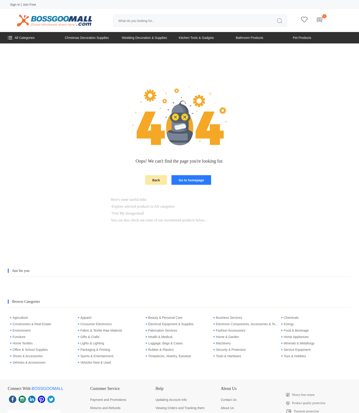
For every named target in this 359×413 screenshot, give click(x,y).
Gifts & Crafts (88, 337)
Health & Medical (159, 337)
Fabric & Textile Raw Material (100, 330)
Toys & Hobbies (293, 356)
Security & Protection (229, 349)
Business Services (227, 317)
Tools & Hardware (227, 356)
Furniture (17, 337)
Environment (20, 330)
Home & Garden (226, 337)
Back (156, 180)
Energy (287, 324)
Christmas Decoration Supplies (87, 38)
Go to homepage (191, 180)
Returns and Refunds (105, 408)
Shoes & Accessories (26, 356)
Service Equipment (296, 349)
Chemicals (290, 317)
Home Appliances (295, 337)
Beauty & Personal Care (164, 317)
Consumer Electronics (95, 324)
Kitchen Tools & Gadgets (196, 38)
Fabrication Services (161, 330)
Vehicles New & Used (94, 362)
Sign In (15, 4)
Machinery (222, 343)
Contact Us (229, 400)
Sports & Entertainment (96, 356)
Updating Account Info (171, 400)
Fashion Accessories (229, 330)
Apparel (84, 317)
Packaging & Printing (94, 349)
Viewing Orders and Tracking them (180, 408)
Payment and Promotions (108, 400)
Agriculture (19, 317)
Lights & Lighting (91, 343)
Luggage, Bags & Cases (164, 343)
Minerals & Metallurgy (298, 343)
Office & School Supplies (29, 349)
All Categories (21, 37)
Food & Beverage (295, 330)
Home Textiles (21, 343)
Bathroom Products (249, 38)
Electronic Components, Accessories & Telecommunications (246, 324)
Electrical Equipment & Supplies (169, 324)
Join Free (29, 4)
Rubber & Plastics (160, 349)
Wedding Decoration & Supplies (144, 38)
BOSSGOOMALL (47, 388)
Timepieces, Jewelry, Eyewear (168, 356)
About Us (227, 408)
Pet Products (302, 38)
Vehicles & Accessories (28, 362)
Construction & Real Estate (30, 324)
